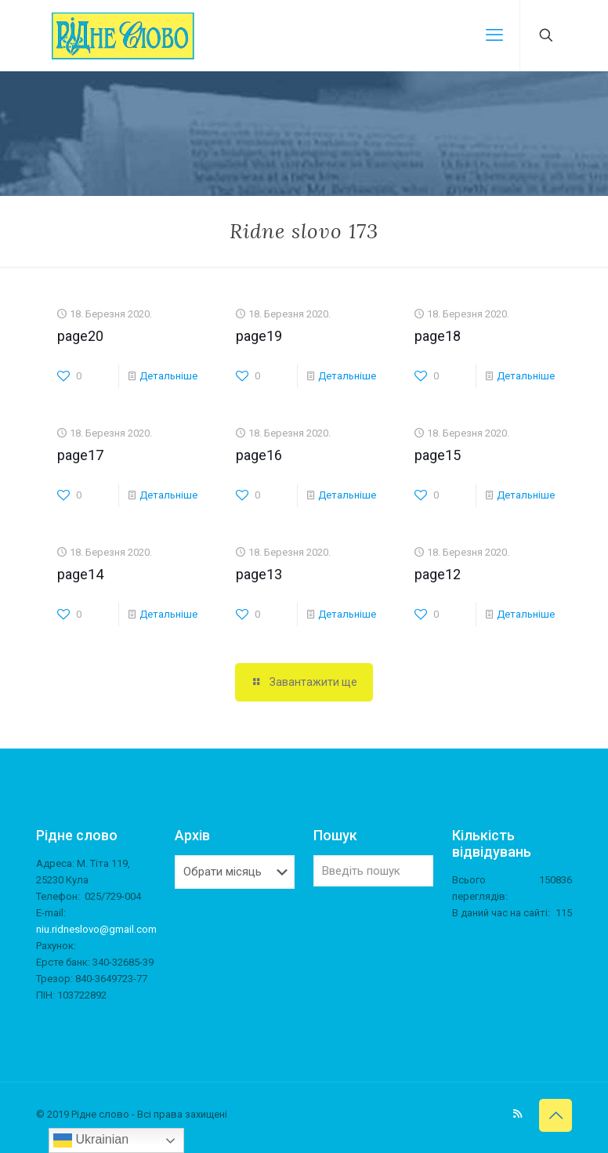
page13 (259, 574)
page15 (437, 455)
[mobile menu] (494, 35)
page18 (437, 336)
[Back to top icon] (555, 1115)
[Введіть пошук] (373, 871)
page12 (437, 574)
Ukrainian (90, 1140)
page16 (259, 455)
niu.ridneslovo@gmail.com (96, 929)
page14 (80, 574)
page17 (80, 455)
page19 (259, 336)
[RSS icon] (517, 1114)
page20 (80, 336)
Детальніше (168, 376)
